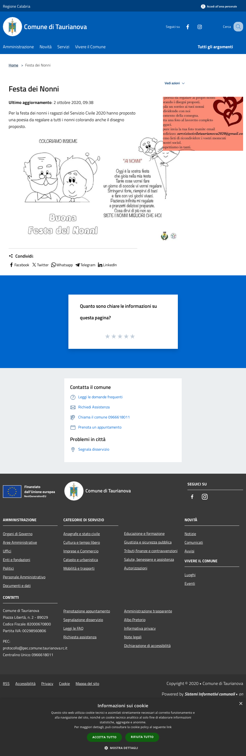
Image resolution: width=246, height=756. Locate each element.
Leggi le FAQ (73, 628)
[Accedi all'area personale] (219, 6)
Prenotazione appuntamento (86, 611)
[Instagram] (194, 26)
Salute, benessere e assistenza (149, 559)
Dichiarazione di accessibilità (147, 645)
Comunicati (194, 542)
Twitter (40, 265)
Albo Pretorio (134, 620)
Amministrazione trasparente (148, 611)
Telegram (85, 265)
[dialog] (123, 727)
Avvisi (189, 551)
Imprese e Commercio (80, 551)
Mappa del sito (87, 683)
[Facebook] (182, 26)
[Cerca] (237, 26)
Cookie (64, 683)
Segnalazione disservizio (83, 620)
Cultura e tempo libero (81, 542)
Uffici (7, 551)
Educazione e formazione (144, 533)
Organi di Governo (17, 534)
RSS (6, 683)
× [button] (240, 704)
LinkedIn (107, 265)
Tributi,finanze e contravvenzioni (151, 551)
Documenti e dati (17, 585)
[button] (123, 747)
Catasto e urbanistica (80, 559)
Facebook (19, 265)
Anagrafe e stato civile (81, 534)
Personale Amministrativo (24, 577)
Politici (8, 568)
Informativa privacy (140, 628)
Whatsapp (62, 265)
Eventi (190, 583)
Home (13, 65)
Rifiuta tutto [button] (142, 737)
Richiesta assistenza (79, 637)
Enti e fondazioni (16, 559)
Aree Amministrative (20, 542)
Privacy (47, 683)
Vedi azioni (175, 83)
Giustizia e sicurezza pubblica (148, 542)
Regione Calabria (16, 6)
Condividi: (21, 256)
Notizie (190, 534)
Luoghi (190, 575)
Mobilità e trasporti (79, 568)
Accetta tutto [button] (104, 737)
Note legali (133, 637)
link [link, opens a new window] (169, 727)
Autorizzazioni (135, 568)
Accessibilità (25, 683)
